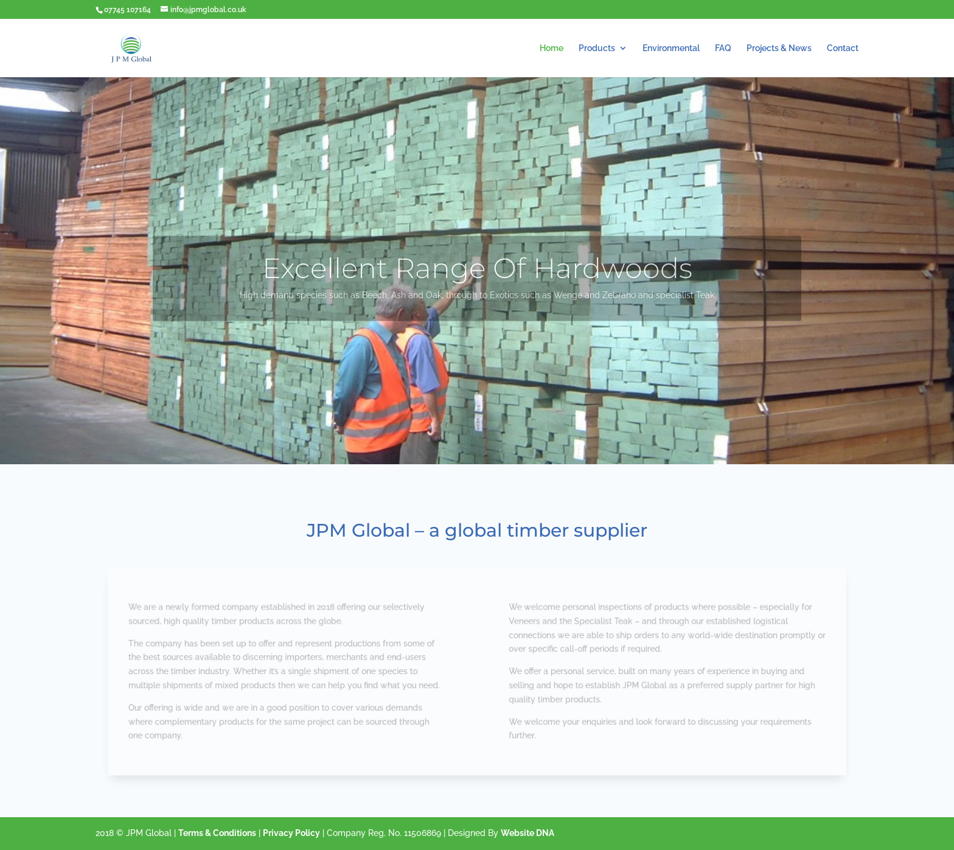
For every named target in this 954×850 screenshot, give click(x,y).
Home (551, 48)
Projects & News (779, 48)
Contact (842, 48)
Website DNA (527, 833)
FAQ (723, 48)
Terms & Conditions (217, 833)
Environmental (671, 48)
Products (597, 48)
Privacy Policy (291, 833)
